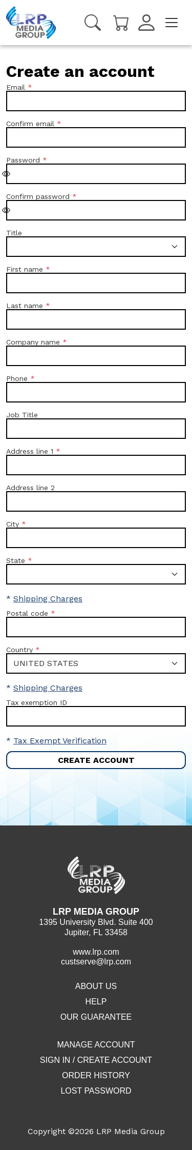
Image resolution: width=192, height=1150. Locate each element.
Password (23, 160)
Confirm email (30, 123)
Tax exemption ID (36, 702)
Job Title (22, 415)
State (15, 560)
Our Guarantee (96, 1017)
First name (24, 269)
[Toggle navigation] (171, 22)
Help (96, 1001)
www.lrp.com (96, 951)
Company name (33, 342)
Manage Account (96, 1044)
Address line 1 (29, 451)
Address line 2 (30, 487)
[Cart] (121, 22)
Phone (17, 378)
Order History (96, 1075)
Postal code (27, 613)
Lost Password (95, 1090)
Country (19, 649)
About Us (96, 986)
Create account (96, 760)
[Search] (92, 22)
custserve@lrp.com (96, 961)
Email (15, 87)
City (12, 524)
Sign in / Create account (96, 1060)
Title (14, 233)
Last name (24, 305)
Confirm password (38, 196)
